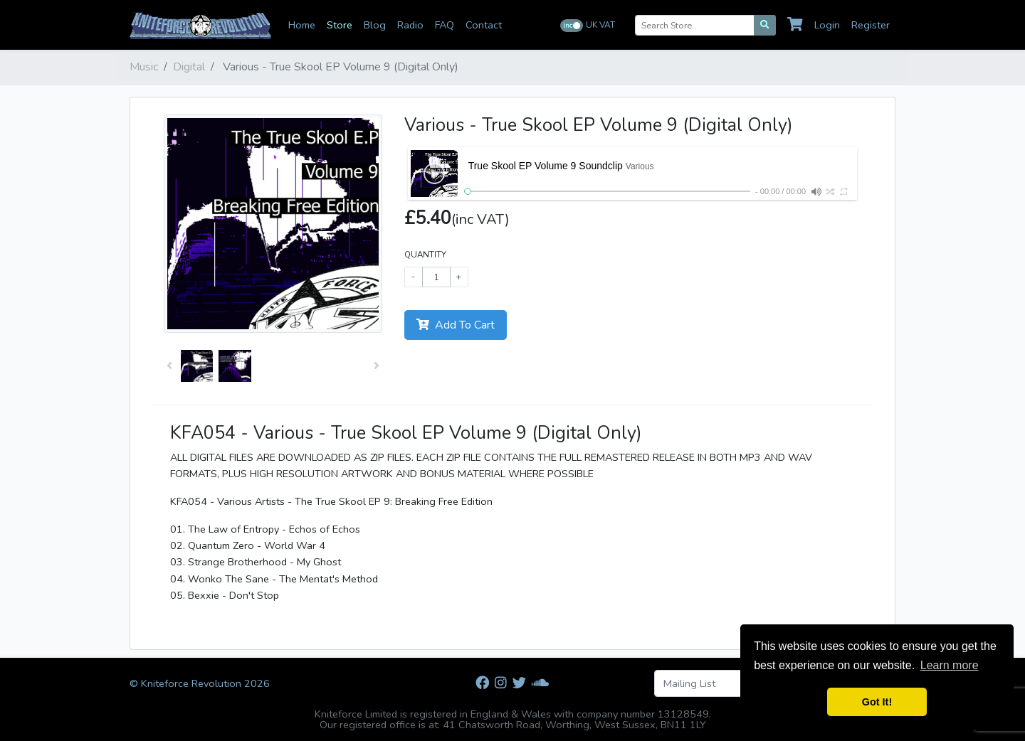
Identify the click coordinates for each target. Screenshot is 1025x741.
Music (144, 67)
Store (339, 25)
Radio (410, 25)
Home (301, 25)
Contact (484, 25)
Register (870, 25)
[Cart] (798, 24)
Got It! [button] (877, 702)
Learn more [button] (949, 665)
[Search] (765, 25)
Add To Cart (455, 325)
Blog (375, 25)
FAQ (444, 25)
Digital (189, 67)
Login (827, 25)
